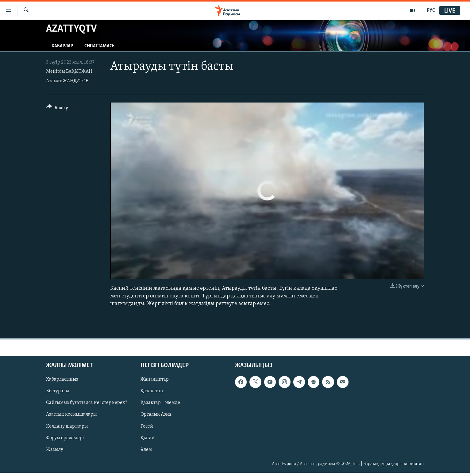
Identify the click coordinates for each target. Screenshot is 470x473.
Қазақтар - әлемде (160, 403)
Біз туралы (57, 391)
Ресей (147, 426)
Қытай (148, 438)
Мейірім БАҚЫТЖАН (69, 71)
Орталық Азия (156, 414)
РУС (431, 10)
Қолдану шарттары (67, 426)
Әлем (146, 449)
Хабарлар (62, 46)
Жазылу (54, 449)
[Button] (57, 109)
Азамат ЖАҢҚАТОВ (67, 81)
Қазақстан (152, 391)
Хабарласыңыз (62, 379)
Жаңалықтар (155, 379)
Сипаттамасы (100, 46)
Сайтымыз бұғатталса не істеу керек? (86, 403)
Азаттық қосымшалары (71, 414)
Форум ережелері (65, 438)
